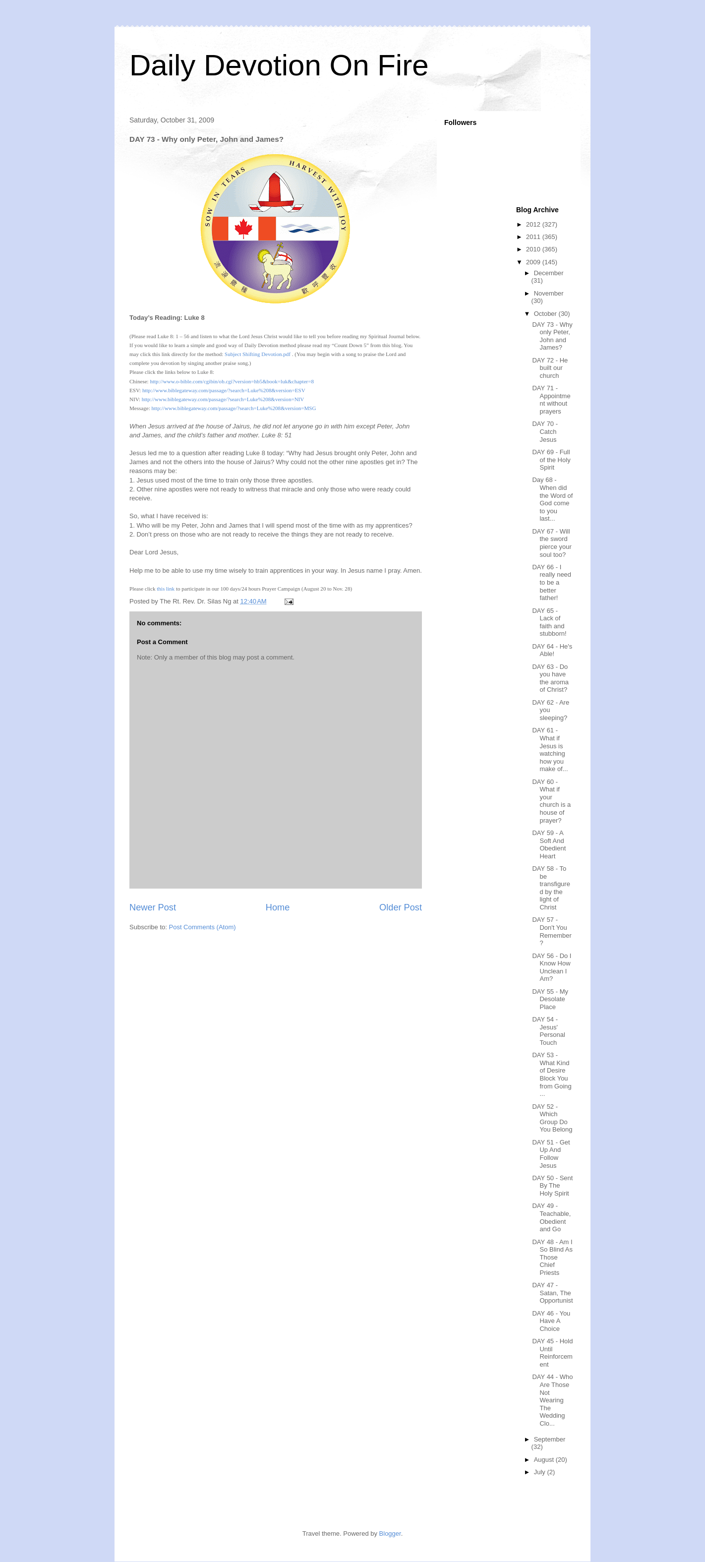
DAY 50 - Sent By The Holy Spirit (552, 1185)
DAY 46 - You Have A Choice (551, 1321)
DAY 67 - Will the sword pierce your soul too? (551, 543)
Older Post (400, 907)
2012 (534, 224)
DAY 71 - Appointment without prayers (551, 399)
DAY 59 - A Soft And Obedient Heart (549, 844)
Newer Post (152, 907)
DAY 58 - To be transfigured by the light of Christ (551, 888)
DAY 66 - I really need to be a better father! (551, 582)
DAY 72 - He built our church (550, 368)
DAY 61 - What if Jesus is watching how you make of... (550, 749)
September (550, 1439)
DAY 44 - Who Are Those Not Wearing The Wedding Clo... (552, 1400)
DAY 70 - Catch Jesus (545, 431)
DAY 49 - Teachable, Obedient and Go (551, 1217)
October (546, 313)
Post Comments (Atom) (202, 927)
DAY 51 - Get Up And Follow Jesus (551, 1154)
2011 (534, 236)
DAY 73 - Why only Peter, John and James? (552, 336)
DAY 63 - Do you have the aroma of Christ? (550, 678)
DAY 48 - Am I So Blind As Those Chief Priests (552, 1257)
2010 (534, 249)
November (549, 293)
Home (278, 907)
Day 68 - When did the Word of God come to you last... (552, 499)
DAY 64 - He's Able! (552, 650)
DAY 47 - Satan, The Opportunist (552, 1292)
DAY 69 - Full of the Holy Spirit (551, 459)
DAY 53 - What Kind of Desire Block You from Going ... (551, 1074)
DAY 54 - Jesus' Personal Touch (548, 1031)
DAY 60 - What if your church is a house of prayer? (551, 801)
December (549, 273)
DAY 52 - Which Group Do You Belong (552, 1118)
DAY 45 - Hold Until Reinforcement (552, 1352)
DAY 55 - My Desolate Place (550, 999)
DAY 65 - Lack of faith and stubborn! (549, 622)
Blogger (390, 1533)
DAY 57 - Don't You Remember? (551, 931)
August (545, 1459)
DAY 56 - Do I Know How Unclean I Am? (551, 967)
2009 (534, 262)
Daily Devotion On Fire (279, 65)
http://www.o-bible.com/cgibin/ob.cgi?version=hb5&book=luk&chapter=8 (232, 381)
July (540, 1472)
